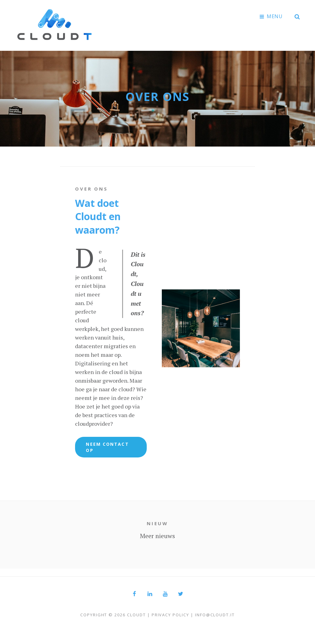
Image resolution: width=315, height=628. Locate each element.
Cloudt (136, 613)
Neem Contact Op (107, 446)
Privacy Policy (170, 613)
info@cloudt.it (215, 613)
